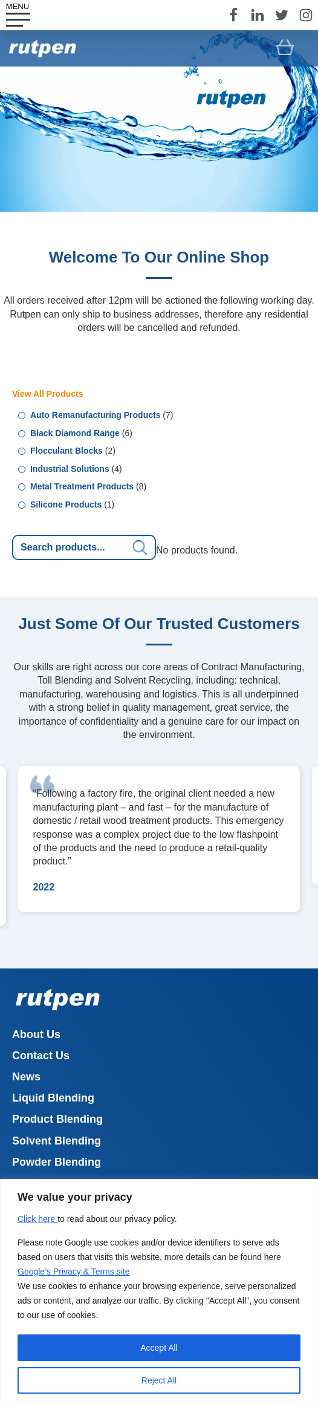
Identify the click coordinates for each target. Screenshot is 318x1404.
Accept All (158, 1348)
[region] (159, 1291)
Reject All (159, 1380)
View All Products (47, 394)
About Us (36, 1034)
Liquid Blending (53, 1098)
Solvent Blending (56, 1141)
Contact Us (41, 1056)
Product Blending (57, 1119)
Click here (37, 1219)
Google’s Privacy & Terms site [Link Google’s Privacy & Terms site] (73, 1271)
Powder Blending (56, 1162)
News (26, 1077)
